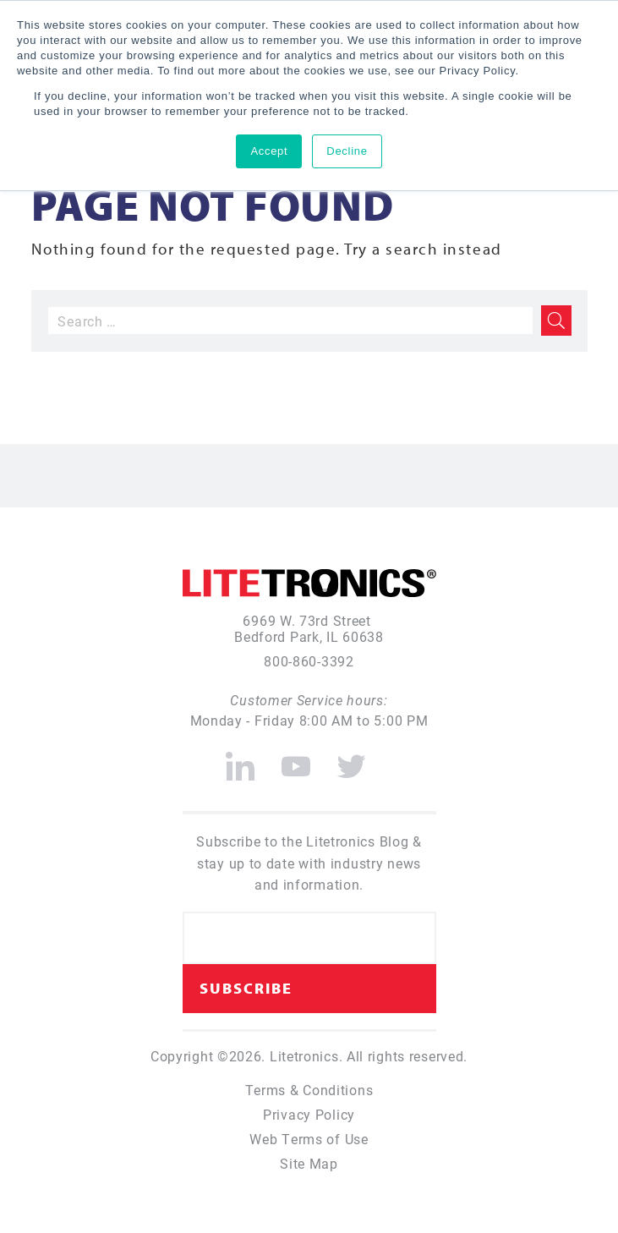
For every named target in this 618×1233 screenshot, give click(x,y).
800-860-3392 (308, 661)
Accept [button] (268, 151)
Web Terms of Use (308, 1139)
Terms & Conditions (309, 1090)
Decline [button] (346, 151)
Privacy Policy (309, 1114)
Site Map (309, 1163)
